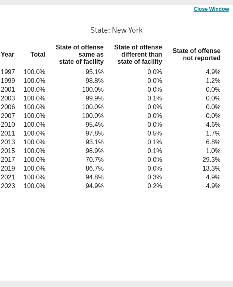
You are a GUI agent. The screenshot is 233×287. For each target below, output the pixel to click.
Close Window (211, 9)
